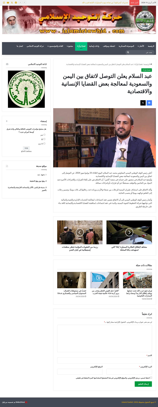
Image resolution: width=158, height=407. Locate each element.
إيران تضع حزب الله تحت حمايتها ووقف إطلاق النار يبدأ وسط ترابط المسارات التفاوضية (139, 293)
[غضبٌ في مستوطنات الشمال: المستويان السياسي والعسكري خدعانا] (71, 280)
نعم (42, 135)
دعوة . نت (41, 175)
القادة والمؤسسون (56, 46)
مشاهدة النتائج (26, 151)
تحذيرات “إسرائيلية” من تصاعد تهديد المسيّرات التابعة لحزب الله (105, 3)
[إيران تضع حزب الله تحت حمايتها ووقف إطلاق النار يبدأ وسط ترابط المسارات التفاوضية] (137, 280)
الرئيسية (151, 46)
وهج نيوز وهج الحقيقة (37, 181)
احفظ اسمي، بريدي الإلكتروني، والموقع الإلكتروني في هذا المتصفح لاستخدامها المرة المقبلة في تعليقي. (112, 378)
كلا (42, 139)
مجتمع (70, 46)
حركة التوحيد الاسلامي (35, 46)
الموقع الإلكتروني (96, 367)
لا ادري (40, 144)
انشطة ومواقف (109, 46)
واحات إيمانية (94, 46)
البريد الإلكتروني (145, 367)
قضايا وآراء (81, 46)
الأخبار (141, 46)
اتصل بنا (20, 46)
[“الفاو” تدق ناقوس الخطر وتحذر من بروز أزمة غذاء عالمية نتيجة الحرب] (104, 280)
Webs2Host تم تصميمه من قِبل (13, 402)
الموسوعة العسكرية (126, 46)
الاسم (149, 355)
